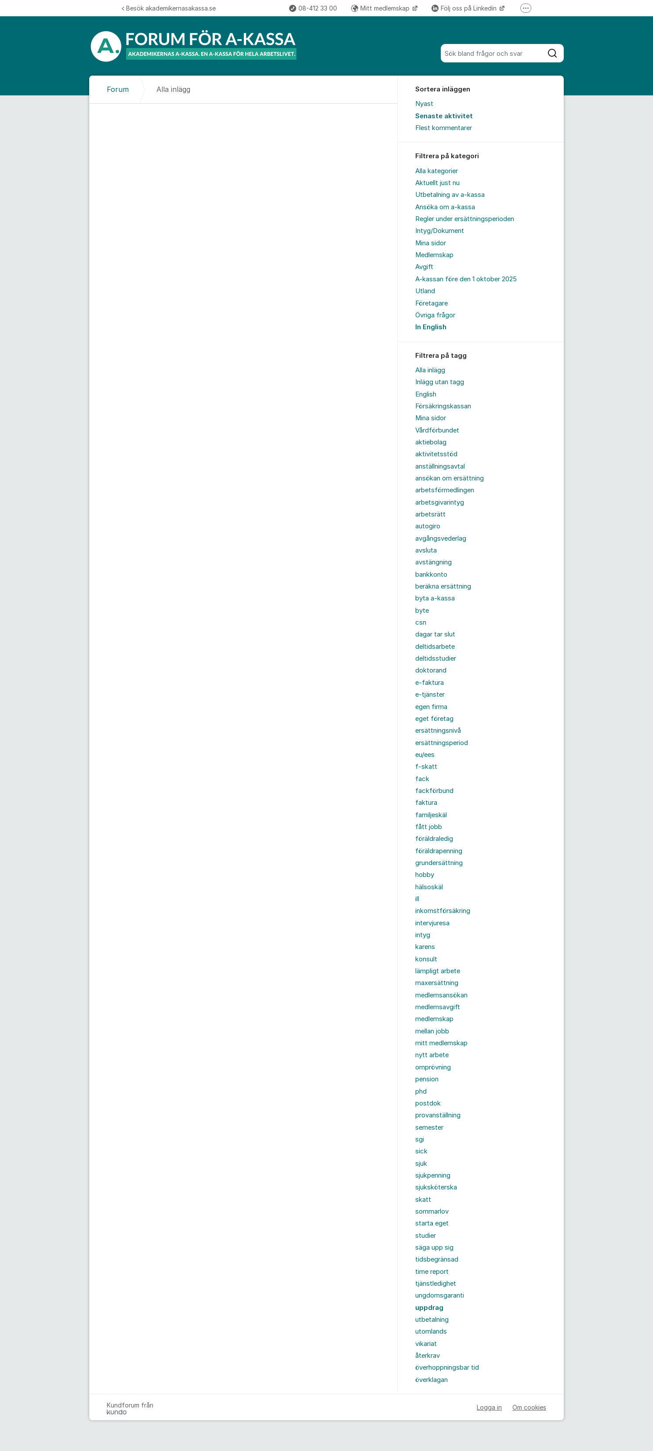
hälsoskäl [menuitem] (429, 887)
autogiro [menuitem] (427, 526)
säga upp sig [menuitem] (434, 1247)
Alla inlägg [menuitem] (430, 370)
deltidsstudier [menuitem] (435, 658)
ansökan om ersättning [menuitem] (449, 478)
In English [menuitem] (430, 327)
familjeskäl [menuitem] (431, 815)
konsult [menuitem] (426, 959)
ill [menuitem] (417, 899)
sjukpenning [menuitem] (432, 1175)
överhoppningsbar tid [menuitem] (447, 1367)
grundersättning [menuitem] (439, 863)
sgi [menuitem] (419, 1139)
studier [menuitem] (425, 1236)
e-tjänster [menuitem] (430, 694)
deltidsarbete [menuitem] (435, 647)
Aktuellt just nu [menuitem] (437, 183)
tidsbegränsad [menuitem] (436, 1259)
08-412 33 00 (313, 8)
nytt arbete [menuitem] (432, 1055)
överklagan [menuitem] (431, 1380)
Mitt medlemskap (381, 8)
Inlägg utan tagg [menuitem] (439, 382)
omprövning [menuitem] (433, 1067)
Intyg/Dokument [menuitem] (439, 231)
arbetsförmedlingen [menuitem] (444, 490)
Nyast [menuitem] (424, 104)
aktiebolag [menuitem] (430, 442)
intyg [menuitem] (422, 935)
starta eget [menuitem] (432, 1223)
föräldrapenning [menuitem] (438, 851)
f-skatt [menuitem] (426, 767)
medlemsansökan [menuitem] (441, 995)
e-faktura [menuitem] (429, 683)
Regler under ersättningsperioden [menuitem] (464, 219)
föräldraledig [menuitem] (434, 839)
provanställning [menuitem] (438, 1115)
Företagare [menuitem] (431, 303)
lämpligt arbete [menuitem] (437, 971)
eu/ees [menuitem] (425, 755)
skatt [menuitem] (423, 1200)
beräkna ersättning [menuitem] (443, 586)
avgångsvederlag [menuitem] (440, 538)
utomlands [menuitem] (431, 1331)
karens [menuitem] (425, 947)
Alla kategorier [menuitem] (436, 171)
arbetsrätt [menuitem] (430, 514)
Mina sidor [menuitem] (430, 243)
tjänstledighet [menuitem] (435, 1283)
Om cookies (529, 1407)
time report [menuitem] (432, 1272)
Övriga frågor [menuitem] (435, 315)
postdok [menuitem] (428, 1103)
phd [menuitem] (421, 1091)
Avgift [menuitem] (424, 267)
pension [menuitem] (427, 1079)
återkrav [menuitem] (427, 1356)
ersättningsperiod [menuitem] (441, 743)
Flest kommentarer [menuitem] (443, 128)
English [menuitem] (425, 394)
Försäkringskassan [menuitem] (443, 406)
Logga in (489, 1407)
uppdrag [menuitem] (429, 1308)
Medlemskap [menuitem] (434, 255)
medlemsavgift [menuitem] (437, 1007)
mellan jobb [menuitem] (432, 1031)
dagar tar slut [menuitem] (435, 634)
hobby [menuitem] (424, 875)
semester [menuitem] (429, 1127)
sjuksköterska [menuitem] (436, 1187)
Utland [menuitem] (425, 291)
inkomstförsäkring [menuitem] (442, 911)
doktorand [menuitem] (430, 670)
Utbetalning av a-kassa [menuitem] (450, 195)
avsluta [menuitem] (426, 550)
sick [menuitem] (421, 1151)
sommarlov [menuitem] (432, 1211)
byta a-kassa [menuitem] (435, 598)
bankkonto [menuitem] (431, 574)
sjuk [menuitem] (421, 1163)
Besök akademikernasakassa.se (169, 8)
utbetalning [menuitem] (432, 1320)
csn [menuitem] (420, 622)
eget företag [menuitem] (434, 719)
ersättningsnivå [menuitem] (438, 731)
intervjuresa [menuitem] (432, 923)
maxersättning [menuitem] (436, 983)
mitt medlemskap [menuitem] (441, 1043)
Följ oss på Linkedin (465, 8)
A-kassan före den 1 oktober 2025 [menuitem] (466, 279)
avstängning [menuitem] (433, 562)
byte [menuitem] (422, 611)
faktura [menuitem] (426, 803)
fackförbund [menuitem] (434, 791)
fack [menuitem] (422, 779)
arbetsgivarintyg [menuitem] (439, 502)
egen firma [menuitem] (431, 707)
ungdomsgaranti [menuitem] (439, 1295)
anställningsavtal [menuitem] (440, 466)
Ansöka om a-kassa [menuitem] (445, 207)
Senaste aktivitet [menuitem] (444, 116)
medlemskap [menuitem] (434, 1019)
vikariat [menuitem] (426, 1344)
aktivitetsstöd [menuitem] (436, 454)
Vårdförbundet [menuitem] (437, 430)
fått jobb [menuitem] (428, 827)
